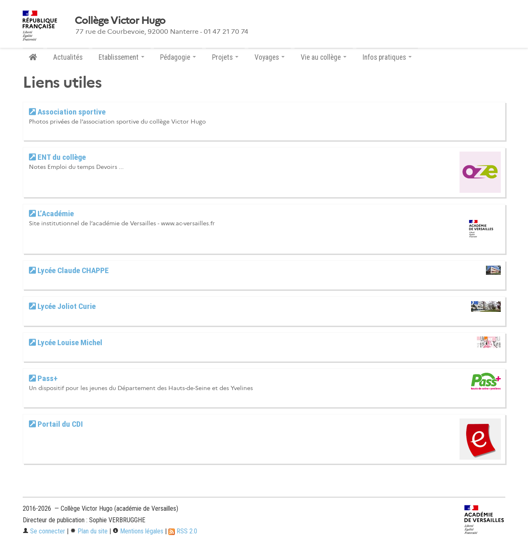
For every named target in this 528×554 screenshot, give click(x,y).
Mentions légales (138, 531)
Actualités (67, 57)
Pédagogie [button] (178, 57)
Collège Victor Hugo (120, 20)
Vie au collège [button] (323, 57)
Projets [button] (225, 57)
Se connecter (44, 531)
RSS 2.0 (182, 531)
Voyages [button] (270, 57)
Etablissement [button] (121, 57)
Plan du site (89, 531)
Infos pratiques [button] (387, 57)
